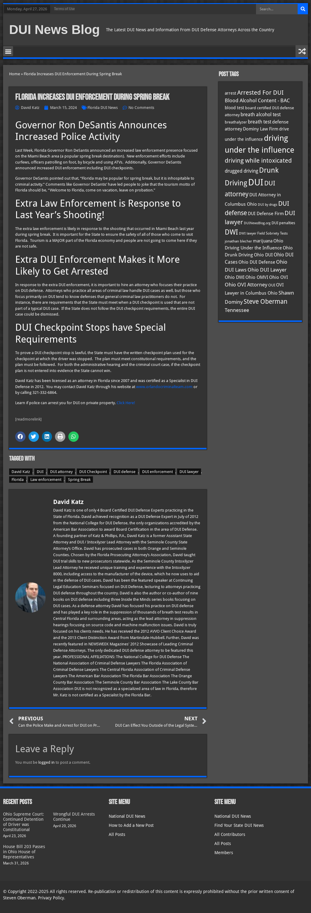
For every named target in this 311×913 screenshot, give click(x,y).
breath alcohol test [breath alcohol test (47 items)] (261, 114)
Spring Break (79, 479)
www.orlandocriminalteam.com (164, 386)
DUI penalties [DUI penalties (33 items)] (283, 223)
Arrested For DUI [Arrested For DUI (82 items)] (260, 92)
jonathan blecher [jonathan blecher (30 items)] (238, 241)
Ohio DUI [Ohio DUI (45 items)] (263, 255)
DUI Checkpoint (93, 471)
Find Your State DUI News (239, 825)
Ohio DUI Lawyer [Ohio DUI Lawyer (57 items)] (267, 270)
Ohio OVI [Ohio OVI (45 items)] (278, 277)
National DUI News (127, 816)
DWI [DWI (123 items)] (231, 232)
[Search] (303, 9)
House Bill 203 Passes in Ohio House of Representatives (24, 851)
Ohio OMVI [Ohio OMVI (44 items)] (256, 277)
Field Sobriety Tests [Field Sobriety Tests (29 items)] (272, 233)
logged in (46, 762)
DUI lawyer (189, 471)
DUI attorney (61, 471)
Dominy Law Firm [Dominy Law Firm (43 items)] (260, 129)
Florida (18, 479)
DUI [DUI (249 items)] (255, 182)
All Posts (117, 834)
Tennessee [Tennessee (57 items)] (237, 310)
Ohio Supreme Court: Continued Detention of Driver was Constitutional (23, 822)
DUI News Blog (54, 29)
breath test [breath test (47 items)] (259, 122)
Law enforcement (45, 479)
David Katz (21, 471)
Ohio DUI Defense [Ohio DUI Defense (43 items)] (256, 262)
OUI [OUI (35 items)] (271, 284)
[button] (8, 51)
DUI (40, 471)
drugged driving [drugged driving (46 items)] (241, 171)
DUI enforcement (157, 471)
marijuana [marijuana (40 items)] (262, 240)
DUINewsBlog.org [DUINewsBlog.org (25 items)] (257, 223)
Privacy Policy (51, 897)
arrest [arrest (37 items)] (230, 93)
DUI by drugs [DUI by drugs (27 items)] (267, 204)
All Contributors (229, 834)
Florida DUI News (102, 107)
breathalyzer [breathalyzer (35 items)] (236, 122)
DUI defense (124, 471)
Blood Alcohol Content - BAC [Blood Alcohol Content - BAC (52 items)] (257, 100)
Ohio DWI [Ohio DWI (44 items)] (234, 277)
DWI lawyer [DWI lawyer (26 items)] (247, 233)
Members (223, 852)
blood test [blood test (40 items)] (234, 107)
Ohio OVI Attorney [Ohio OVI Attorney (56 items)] (246, 285)
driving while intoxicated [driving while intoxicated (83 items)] (258, 160)
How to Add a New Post (131, 825)
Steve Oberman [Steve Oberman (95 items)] (265, 301)
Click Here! (126, 403)
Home (14, 74)
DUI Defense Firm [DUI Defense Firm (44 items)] (266, 213)
